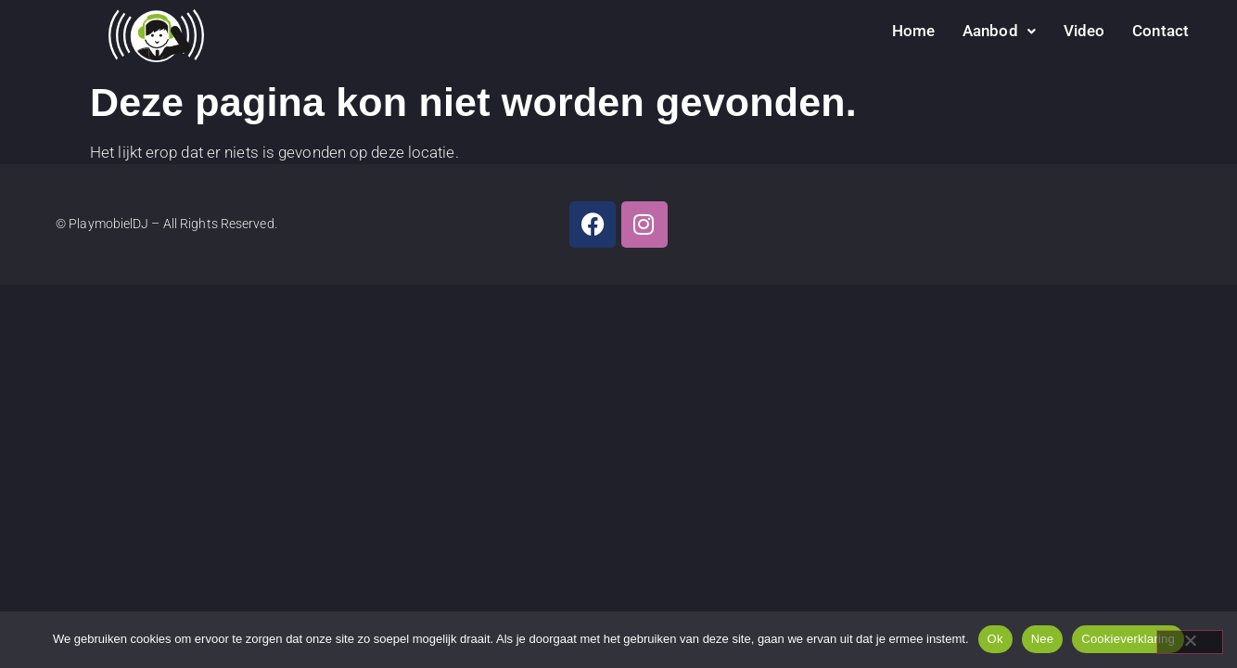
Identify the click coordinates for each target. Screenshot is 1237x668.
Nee (1042, 639)
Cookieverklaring (1128, 639)
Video (1084, 30)
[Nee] (1189, 642)
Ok (995, 639)
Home (913, 30)
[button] (999, 31)
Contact (1160, 30)
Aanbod (999, 30)
